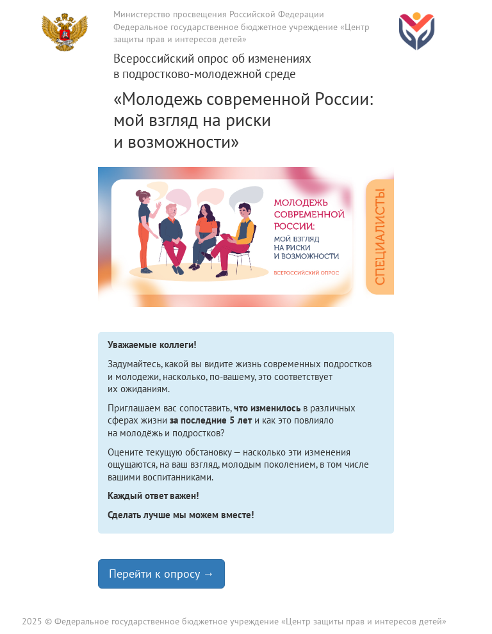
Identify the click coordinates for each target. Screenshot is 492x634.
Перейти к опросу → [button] (161, 573)
